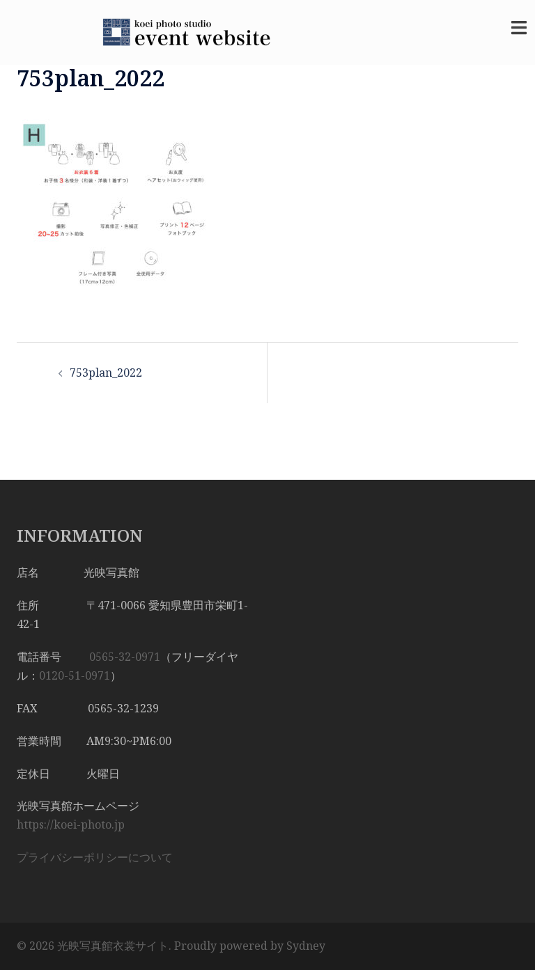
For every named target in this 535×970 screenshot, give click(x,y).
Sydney (305, 945)
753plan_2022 (106, 372)
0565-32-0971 (124, 656)
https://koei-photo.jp (71, 824)
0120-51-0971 (74, 675)
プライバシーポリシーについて (95, 857)
